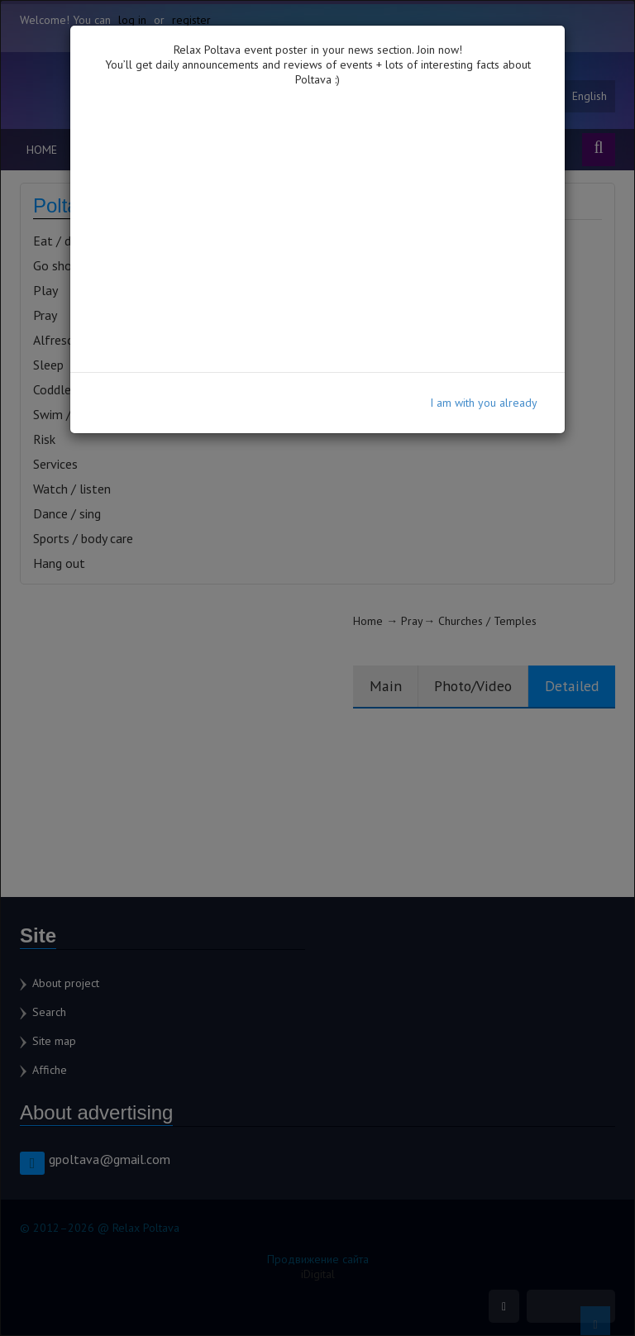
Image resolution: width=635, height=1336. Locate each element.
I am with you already (483, 402)
